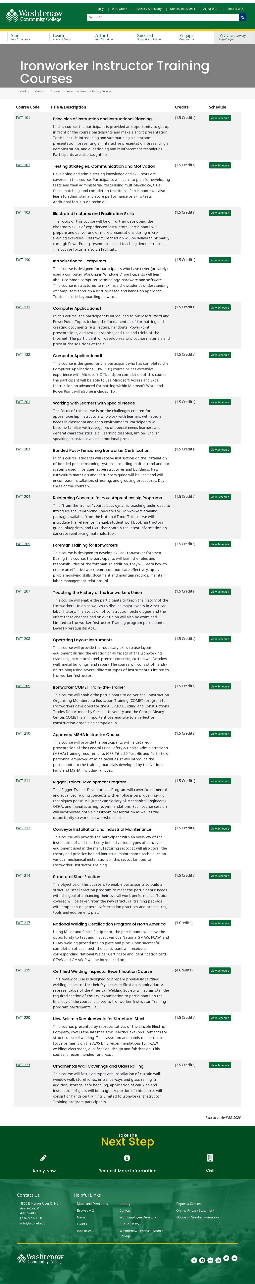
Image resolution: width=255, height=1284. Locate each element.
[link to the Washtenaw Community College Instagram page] (202, 1260)
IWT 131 (23, 307)
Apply (100, 10)
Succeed (149, 37)
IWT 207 (23, 591)
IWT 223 (23, 1065)
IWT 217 (23, 923)
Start (22, 37)
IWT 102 (23, 165)
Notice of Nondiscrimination (197, 1217)
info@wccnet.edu (32, 1223)
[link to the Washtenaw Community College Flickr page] (210, 1260)
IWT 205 (23, 544)
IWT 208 (23, 639)
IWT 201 (23, 402)
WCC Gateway (232, 38)
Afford (107, 37)
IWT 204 (23, 496)
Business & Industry (148, 10)
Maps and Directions (92, 1204)
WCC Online (119, 10)
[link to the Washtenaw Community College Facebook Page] (194, 1260)
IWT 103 (23, 212)
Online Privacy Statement (195, 1211)
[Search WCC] (242, 19)
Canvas (125, 1211)
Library (125, 1204)
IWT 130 (23, 260)
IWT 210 (23, 733)
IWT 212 (23, 828)
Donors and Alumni (182, 10)
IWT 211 (23, 781)
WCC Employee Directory (138, 1217)
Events (82, 1224)
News (81, 1217)
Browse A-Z (85, 1211)
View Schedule (220, 118)
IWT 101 (23, 118)
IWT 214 (23, 875)
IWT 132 (23, 354)
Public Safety (129, 1224)
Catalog (24, 92)
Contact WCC (235, 10)
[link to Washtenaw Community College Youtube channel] (218, 1260)
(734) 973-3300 (31, 1218)
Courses (55, 92)
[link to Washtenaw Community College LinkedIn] (234, 1260)
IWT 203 (23, 449)
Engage (191, 37)
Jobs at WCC (86, 1231)
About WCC (210, 10)
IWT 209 (23, 686)
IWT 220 (23, 1017)
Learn (64, 37)
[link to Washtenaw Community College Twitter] (226, 1260)
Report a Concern (189, 1204)
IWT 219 (23, 970)
